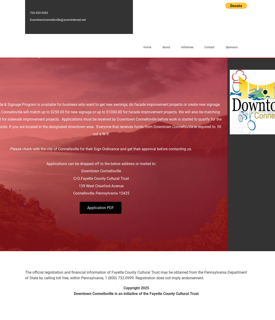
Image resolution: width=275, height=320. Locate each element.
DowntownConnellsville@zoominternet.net (58, 20)
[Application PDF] (100, 208)
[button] (236, 6)
